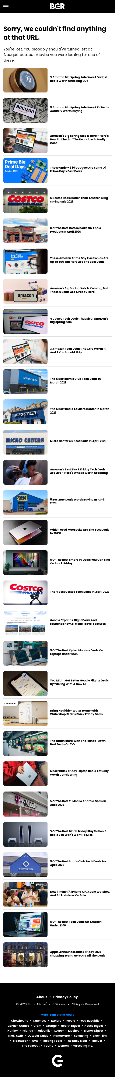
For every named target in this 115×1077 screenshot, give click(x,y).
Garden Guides (18, 1026)
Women (63, 1046)
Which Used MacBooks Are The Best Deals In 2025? (79, 531)
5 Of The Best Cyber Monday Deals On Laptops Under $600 (76, 652)
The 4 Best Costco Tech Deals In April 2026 (79, 592)
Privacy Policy (65, 997)
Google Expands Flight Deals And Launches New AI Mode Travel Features (78, 622)
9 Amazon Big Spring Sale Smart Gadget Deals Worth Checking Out (78, 79)
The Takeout (30, 1046)
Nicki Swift (15, 1036)
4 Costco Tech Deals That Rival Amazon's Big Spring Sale (79, 320)
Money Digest (93, 1030)
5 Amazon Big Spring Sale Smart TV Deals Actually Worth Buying (79, 109)
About (41, 997)
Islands (27, 1030)
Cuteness (39, 1020)
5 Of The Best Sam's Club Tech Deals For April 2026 (78, 863)
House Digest (93, 1026)
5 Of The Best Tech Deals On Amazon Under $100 (76, 923)
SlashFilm (100, 1036)
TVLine (48, 1046)
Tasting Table (52, 1041)
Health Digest (70, 1026)
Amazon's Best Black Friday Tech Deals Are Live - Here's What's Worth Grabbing (79, 471)
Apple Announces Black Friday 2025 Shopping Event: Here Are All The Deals (77, 953)
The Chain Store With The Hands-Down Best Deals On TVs (78, 742)
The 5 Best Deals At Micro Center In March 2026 (79, 410)
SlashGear (20, 1041)
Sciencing (81, 1036)
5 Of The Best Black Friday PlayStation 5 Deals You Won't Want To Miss (78, 833)
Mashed (74, 1030)
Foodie (70, 1020)
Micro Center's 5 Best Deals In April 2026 (78, 441)
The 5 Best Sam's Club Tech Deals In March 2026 (75, 380)
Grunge (51, 1026)
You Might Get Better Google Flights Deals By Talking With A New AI (79, 682)
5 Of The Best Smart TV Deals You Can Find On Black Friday (80, 561)
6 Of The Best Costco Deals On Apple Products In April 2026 (75, 230)
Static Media (37, 1004)
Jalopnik (43, 1030)
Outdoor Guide (38, 1036)
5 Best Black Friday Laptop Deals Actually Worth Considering (79, 772)
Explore (56, 1020)
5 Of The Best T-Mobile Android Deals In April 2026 (78, 803)
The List (96, 1041)
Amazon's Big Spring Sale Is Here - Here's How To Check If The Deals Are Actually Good (79, 139)
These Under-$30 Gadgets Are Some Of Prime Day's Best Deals (78, 169)
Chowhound (19, 1020)
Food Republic (90, 1020)
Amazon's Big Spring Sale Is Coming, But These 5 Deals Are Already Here (79, 290)
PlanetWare (61, 1036)
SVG (35, 1041)
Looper (59, 1030)
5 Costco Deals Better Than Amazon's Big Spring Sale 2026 (79, 199)
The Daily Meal (76, 1041)
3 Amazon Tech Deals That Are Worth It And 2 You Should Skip (77, 350)
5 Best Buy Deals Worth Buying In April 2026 (77, 501)
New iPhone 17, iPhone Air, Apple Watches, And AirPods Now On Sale (80, 893)
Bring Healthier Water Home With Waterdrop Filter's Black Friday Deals (76, 712)
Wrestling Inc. (83, 1046)
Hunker (12, 1030)
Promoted (11, 703)
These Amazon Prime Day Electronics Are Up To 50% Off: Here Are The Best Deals (79, 260)
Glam (37, 1026)
